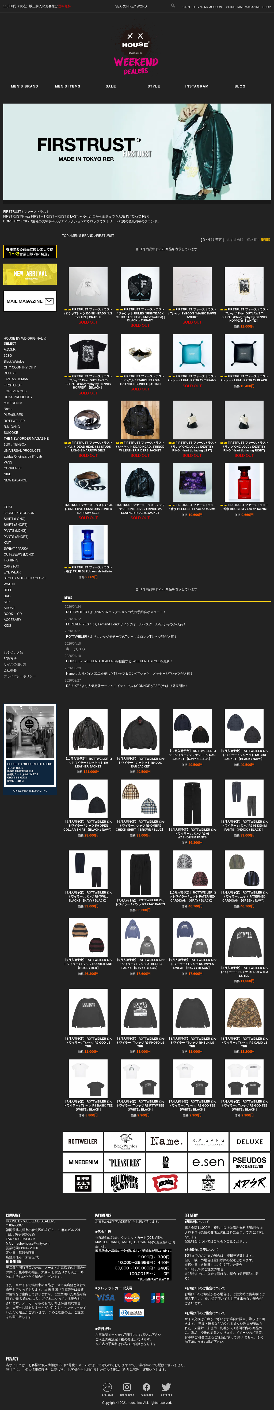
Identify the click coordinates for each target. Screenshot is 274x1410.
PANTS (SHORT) (16, 537)
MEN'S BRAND (82, 236)
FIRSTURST (13, 385)
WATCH (9, 584)
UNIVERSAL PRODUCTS (22, 451)
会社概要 (10, 670)
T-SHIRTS (11, 560)
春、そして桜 (75, 649)
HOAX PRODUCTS (18, 397)
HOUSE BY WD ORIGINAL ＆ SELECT (25, 341)
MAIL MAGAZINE (248, 7)
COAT (8, 507)
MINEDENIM (13, 403)
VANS (8, 462)
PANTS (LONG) (15, 531)
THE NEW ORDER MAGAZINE (26, 438)
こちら (218, 1241)
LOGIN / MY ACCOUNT (208, 7)
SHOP (266, 7)
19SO (8, 356)
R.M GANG (12, 427)
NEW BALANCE (15, 480)
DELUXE (10, 373)
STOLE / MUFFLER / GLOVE (25, 578)
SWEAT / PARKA (16, 548)
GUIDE (230, 7)
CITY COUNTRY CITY (20, 367)
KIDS (7, 626)
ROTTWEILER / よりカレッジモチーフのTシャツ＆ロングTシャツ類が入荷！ (121, 637)
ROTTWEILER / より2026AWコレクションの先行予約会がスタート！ (116, 612)
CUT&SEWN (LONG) (19, 554)
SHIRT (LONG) (14, 519)
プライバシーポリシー (20, 676)
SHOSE (9, 608)
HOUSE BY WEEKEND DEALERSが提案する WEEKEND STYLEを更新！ (119, 661)
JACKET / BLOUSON (19, 513)
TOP (65, 236)
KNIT (7, 543)
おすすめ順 (235, 240)
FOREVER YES (15, 391)
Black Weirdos (14, 361)
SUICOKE (11, 433)
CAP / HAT (11, 566)
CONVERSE (13, 468)
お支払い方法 (13, 653)
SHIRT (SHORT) (16, 525)
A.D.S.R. (10, 349)
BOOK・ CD (13, 614)
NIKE (7, 474)
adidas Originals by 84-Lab (23, 456)
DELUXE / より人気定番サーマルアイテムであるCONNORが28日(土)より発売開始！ (127, 686)
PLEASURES (13, 415)
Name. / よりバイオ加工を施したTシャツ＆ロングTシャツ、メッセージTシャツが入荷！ (129, 673)
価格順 (252, 240)
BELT (8, 590)
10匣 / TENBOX (15, 444)
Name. (8, 409)
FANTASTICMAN (16, 379)
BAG (7, 596)
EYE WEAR (12, 572)
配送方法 (10, 658)
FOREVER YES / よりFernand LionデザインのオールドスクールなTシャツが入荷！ (126, 624)
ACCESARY (12, 620)
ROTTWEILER (14, 421)
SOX (7, 602)
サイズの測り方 (15, 664)
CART (186, 7)
